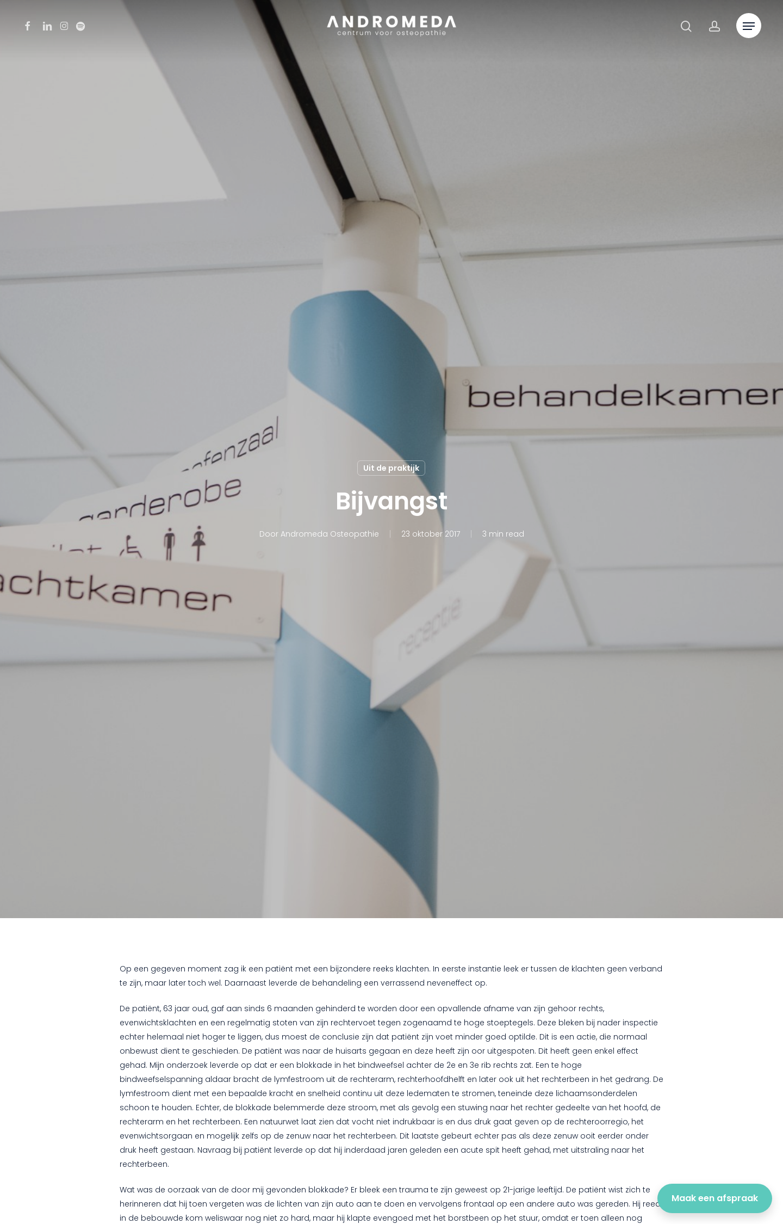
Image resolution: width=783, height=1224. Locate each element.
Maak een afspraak (715, 1198)
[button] (748, 26)
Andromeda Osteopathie (330, 533)
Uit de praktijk (391, 468)
